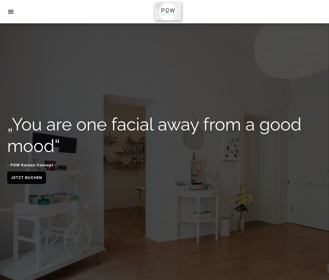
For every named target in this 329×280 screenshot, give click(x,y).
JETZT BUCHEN (26, 177)
